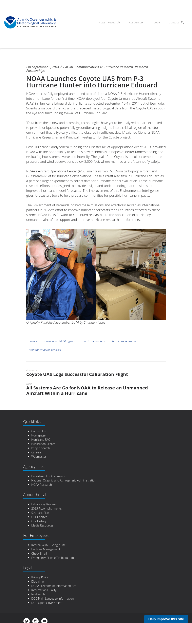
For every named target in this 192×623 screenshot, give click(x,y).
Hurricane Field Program (59, 341)
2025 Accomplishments (46, 508)
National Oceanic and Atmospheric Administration (63, 480)
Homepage (38, 435)
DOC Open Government (46, 603)
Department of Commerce (48, 476)
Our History (38, 521)
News (106, 23)
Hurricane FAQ (40, 440)
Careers (36, 452)
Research (119, 23)
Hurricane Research (128, 66)
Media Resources (42, 525)
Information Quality (43, 590)
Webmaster (38, 456)
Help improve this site (166, 619)
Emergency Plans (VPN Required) (52, 558)
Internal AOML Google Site (48, 545)
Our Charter (39, 517)
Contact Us (38, 431)
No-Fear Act (39, 594)
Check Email (39, 553)
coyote (33, 341)
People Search (40, 448)
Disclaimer (38, 581)
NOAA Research (41, 485)
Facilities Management (45, 549)
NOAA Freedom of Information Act (53, 586)
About (155, 23)
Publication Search (43, 444)
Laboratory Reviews (44, 504)
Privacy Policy (40, 577)
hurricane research (124, 341)
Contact (171, 23)
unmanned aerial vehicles (45, 350)
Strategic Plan (40, 513)
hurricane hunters (93, 341)
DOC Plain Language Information (52, 598)
